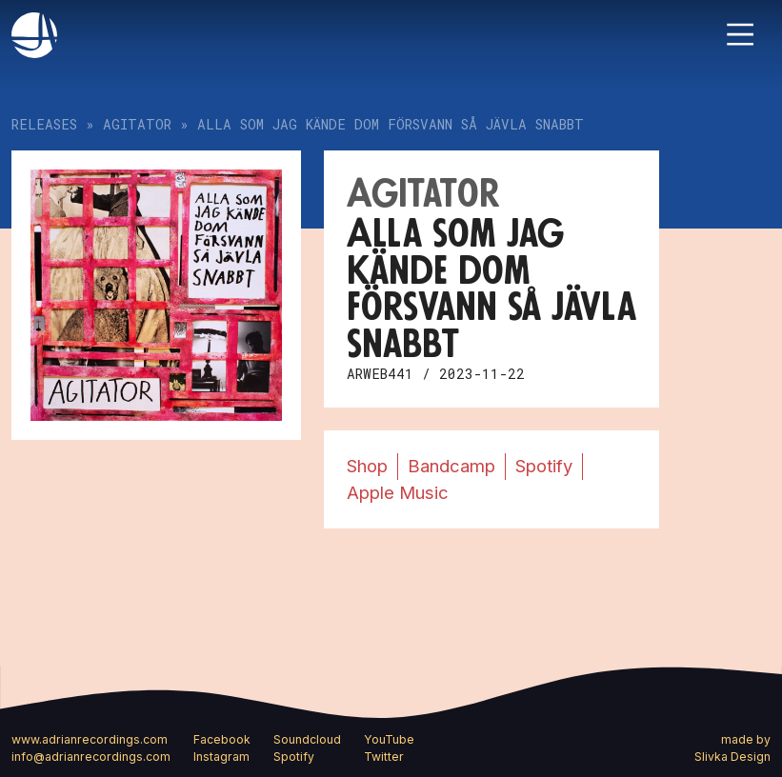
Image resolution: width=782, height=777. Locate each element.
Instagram (221, 756)
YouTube (389, 739)
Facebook (222, 739)
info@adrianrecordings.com (90, 756)
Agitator (137, 124)
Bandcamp (451, 465)
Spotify (543, 465)
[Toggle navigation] (740, 34)
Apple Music (398, 492)
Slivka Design (732, 756)
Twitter (384, 756)
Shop (367, 465)
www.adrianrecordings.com (89, 739)
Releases (44, 124)
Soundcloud (307, 739)
